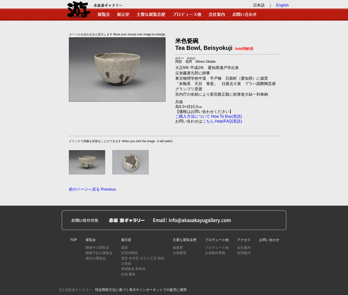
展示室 (126, 240)
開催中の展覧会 (97, 247)
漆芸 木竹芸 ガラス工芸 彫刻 (143, 258)
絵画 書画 (128, 274)
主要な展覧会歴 (184, 240)
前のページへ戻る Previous (92, 189)
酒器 (124, 247)
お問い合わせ (269, 240)
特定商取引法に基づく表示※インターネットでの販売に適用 (141, 290)
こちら (208, 121)
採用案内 (244, 253)
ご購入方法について (192, 116)
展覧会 (91, 240)
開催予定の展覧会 (99, 253)
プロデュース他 (217, 240)
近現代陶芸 (129, 253)
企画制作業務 (215, 253)
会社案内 (244, 247)
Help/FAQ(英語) (228, 121)
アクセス (244, 240)
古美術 (126, 263)
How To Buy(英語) (226, 116)
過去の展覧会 (96, 258)
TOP (73, 240)
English (282, 5)
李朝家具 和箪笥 (133, 269)
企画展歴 (179, 253)
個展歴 (178, 247)
